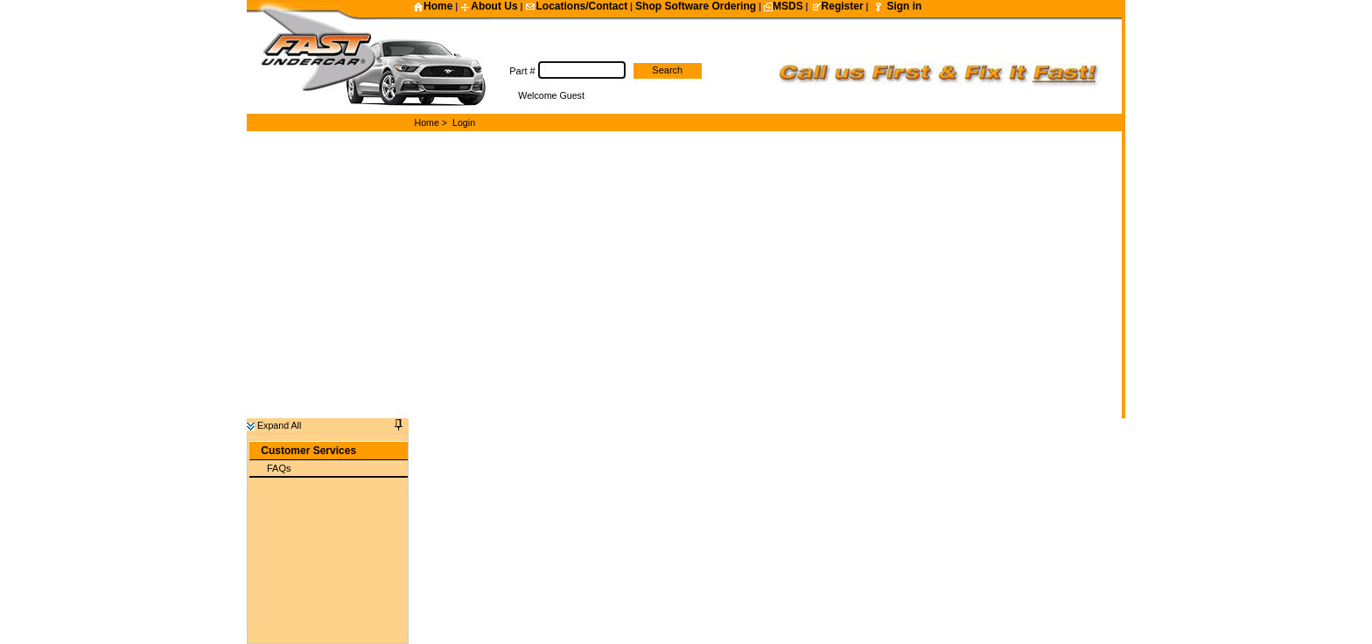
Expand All (274, 416)
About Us (488, 6)
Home (432, 6)
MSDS (783, 6)
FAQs (279, 459)
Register (837, 6)
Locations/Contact (576, 6)
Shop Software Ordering (695, 6)
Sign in (903, 6)
